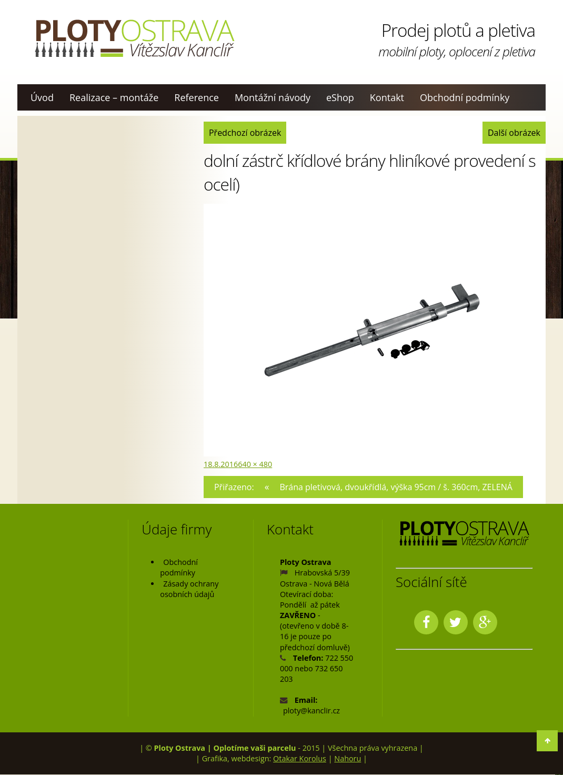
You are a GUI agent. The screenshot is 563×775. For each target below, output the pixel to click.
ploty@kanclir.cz (311, 711)
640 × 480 (255, 464)
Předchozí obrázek (246, 132)
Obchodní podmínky (464, 97)
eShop (340, 97)
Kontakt (387, 97)
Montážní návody (272, 97)
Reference (196, 97)
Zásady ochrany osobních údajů (189, 589)
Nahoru (347, 758)
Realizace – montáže (113, 97)
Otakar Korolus (299, 758)
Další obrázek (513, 132)
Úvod (42, 97)
